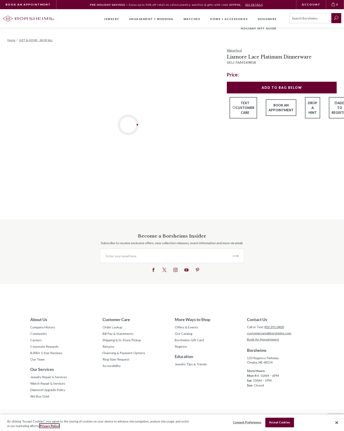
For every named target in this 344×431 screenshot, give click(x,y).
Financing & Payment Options (124, 353)
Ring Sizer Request (116, 359)
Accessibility (112, 366)
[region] (172, 423)
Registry (181, 346)
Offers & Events (186, 327)
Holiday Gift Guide (259, 28)
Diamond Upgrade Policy (47, 390)
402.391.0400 (274, 327)
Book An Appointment (28, 4)
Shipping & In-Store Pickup (122, 340)
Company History (42, 327)
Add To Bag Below (282, 88)
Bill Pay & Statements (118, 333)
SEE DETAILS (254, 4)
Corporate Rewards (44, 346)
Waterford (234, 50)
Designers (267, 19)
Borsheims (256, 350)
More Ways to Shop (192, 319)
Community (38, 334)
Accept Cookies (279, 422)
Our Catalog (183, 334)
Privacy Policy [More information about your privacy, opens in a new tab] (49, 426)
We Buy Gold (39, 396)
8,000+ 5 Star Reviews (46, 353)
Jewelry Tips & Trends (191, 364)
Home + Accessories (229, 19)
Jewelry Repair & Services (48, 377)
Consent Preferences (247, 422)
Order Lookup (112, 327)
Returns (108, 346)
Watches (191, 19)
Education (184, 356)
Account (311, 4)
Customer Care (116, 319)
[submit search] (336, 18)
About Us (38, 319)
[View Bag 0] (335, 4)
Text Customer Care (243, 108)
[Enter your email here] (166, 255)
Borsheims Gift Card (189, 340)
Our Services (42, 369)
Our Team (37, 359)
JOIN (235, 255)
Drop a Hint (312, 108)
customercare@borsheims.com (269, 333)
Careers (36, 340)
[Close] (337, 422)
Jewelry (111, 19)
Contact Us (257, 319)
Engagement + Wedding (151, 19)
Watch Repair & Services (47, 383)
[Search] (310, 18)
